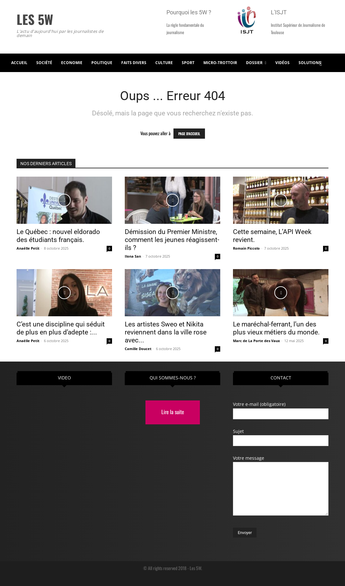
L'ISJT (279, 12)
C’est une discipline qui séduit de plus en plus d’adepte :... (61, 328)
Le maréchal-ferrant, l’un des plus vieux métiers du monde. (276, 328)
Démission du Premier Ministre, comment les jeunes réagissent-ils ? (172, 240)
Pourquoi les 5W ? (188, 12)
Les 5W (195, 568)
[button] (320, 62)
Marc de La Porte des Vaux (256, 340)
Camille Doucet (138, 348)
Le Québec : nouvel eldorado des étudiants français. (58, 236)
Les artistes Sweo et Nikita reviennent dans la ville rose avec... (166, 332)
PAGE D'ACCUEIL (189, 133)
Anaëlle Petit (28, 248)
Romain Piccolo (246, 248)
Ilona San (133, 256)
